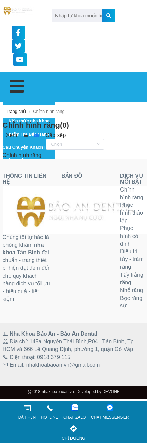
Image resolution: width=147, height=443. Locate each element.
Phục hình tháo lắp (131, 212)
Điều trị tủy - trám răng (132, 259)
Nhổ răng (131, 290)
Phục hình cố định (129, 236)
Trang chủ (16, 111)
